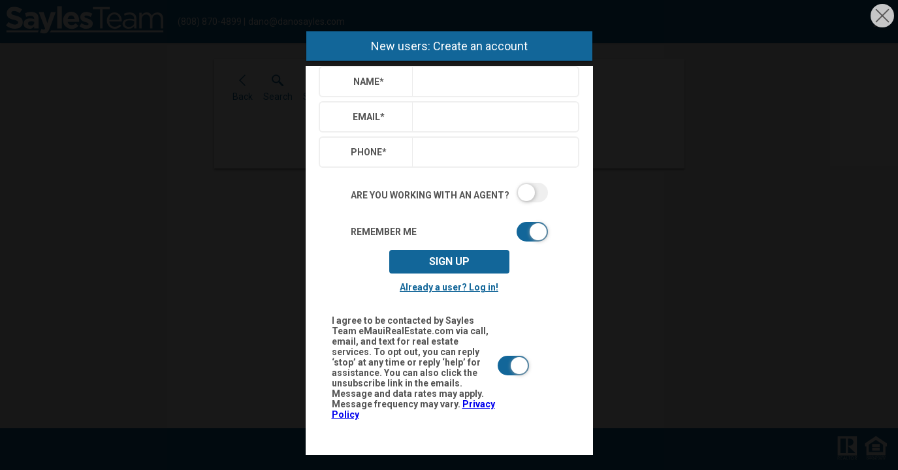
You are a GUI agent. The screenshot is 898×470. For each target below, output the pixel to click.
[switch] (449, 193)
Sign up (449, 261)
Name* (368, 81)
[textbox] (492, 81)
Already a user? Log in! (449, 287)
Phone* (369, 152)
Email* (369, 117)
